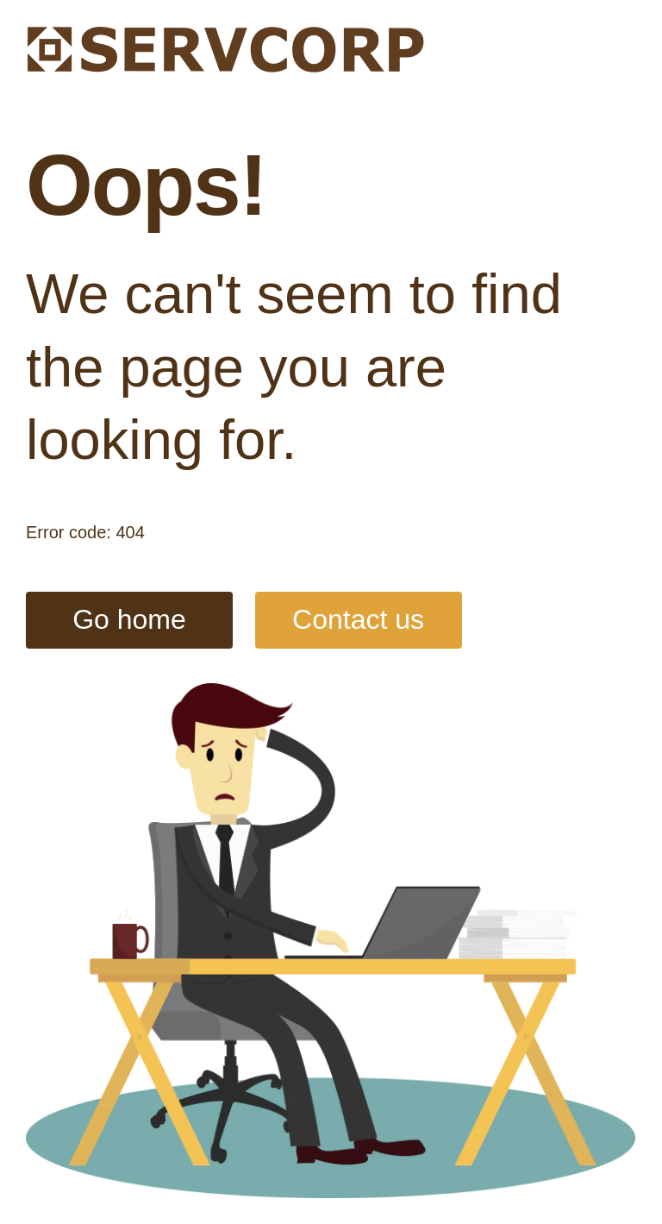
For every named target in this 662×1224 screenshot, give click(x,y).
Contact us (358, 619)
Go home (129, 619)
